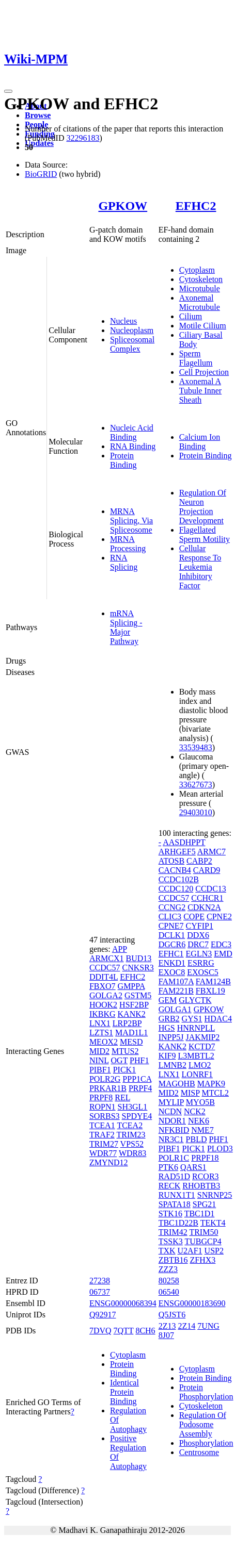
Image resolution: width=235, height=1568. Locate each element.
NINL (99, 1060)
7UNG (208, 1326)
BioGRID (41, 174)
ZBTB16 (173, 1260)
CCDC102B (179, 879)
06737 (99, 1292)
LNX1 (100, 1023)
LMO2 (200, 1065)
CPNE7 (171, 925)
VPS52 (132, 1144)
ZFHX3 (203, 1260)
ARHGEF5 (177, 851)
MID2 (99, 1051)
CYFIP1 (199, 925)
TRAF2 (102, 1134)
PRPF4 (140, 1088)
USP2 (214, 1250)
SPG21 (204, 1204)
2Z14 (186, 1326)
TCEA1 (102, 1125)
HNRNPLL (196, 1028)
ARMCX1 (106, 958)
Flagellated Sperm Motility (204, 534)
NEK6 (198, 1120)
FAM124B (213, 981)
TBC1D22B (178, 1222)
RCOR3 (205, 1176)
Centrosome (199, 1452)
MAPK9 (211, 1083)
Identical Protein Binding (124, 1392)
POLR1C (174, 1157)
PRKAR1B (108, 1088)
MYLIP (171, 1102)
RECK (170, 1185)
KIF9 (167, 1055)
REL (122, 1097)
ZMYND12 (108, 1162)
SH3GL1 (133, 1106)
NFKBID (174, 1130)
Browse (38, 115)
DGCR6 (172, 944)
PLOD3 (220, 1148)
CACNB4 (175, 870)
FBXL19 (210, 990)
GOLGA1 (175, 1009)
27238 (99, 1280)
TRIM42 (173, 1232)
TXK (167, 1250)
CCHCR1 (207, 898)
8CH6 (145, 1330)
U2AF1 (190, 1250)
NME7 (202, 1130)
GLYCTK (195, 1000)
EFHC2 (196, 205)
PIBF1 (100, 1069)
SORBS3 (104, 1116)
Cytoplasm (197, 270)
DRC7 (198, 944)
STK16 (170, 1213)
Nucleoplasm (131, 330)
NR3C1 (171, 1139)
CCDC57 (104, 967)
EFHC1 (171, 953)
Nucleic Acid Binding (131, 432)
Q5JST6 (172, 1314)
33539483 (195, 747)
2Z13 (167, 1326)
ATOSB (171, 860)
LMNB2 (172, 1065)
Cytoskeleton (201, 279)
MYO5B (200, 1102)
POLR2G (104, 1079)
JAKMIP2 (203, 1037)
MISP (190, 1092)
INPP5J (171, 1037)
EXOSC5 (202, 972)
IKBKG (102, 1014)
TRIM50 (203, 1232)
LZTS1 (101, 1032)
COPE (194, 916)
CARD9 (206, 870)
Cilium (190, 316)
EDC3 (221, 944)
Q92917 (102, 1314)
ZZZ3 (168, 1269)
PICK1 (124, 1069)
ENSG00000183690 (192, 1303)
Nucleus (123, 321)
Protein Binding (123, 460)
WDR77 (103, 1153)
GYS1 (192, 1018)
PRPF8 (101, 1097)
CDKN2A (204, 907)
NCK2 (195, 1111)
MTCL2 (215, 1092)
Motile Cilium (202, 325)
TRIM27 (103, 1144)
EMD (223, 953)
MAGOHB (177, 1083)
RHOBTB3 (201, 1185)
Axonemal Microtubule (199, 302)
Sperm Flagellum (196, 358)
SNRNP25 (214, 1195)
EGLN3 (199, 953)
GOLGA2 (105, 995)
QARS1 (193, 1167)
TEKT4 (213, 1222)
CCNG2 (172, 907)
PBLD (196, 1139)
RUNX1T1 (177, 1195)
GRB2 (169, 1018)
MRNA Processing (128, 544)
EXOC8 (172, 972)
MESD (131, 1041)
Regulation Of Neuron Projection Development (202, 506)
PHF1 (139, 1060)
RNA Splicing (123, 562)
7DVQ (100, 1330)
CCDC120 (176, 888)
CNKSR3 (137, 967)
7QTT (124, 1330)
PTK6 (168, 1167)
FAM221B (176, 990)
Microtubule (199, 288)
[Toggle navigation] (8, 91)
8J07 (166, 1335)
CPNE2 (219, 916)
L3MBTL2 (196, 1055)
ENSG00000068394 (122, 1303)
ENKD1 (172, 963)
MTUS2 (125, 1051)
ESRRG (200, 963)
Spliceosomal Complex (132, 344)
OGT (119, 1060)
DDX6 (198, 935)
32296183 (82, 138)
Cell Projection (204, 372)
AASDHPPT (184, 842)
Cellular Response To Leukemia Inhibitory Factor (200, 567)
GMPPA (131, 986)
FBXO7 (102, 986)
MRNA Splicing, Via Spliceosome (131, 520)
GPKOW (122, 205)
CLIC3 (170, 916)
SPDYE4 (137, 1116)
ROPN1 (102, 1106)
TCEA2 (130, 1125)
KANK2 (132, 1014)
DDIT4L (103, 976)
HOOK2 (103, 1004)
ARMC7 (211, 851)
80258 (169, 1280)
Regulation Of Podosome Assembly (202, 1424)
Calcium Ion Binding (200, 442)
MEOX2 (103, 1041)
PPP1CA (136, 1079)
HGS (167, 1028)
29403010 (195, 812)
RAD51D (174, 1176)
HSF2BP (133, 1004)
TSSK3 (171, 1241)
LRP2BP (127, 1023)
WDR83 (132, 1153)
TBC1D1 (199, 1213)
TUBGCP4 (203, 1241)
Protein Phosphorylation (206, 1392)
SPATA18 (175, 1204)
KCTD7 (202, 1046)
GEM (168, 1000)
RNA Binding (132, 446)
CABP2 (199, 860)
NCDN (170, 1111)
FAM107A (176, 981)
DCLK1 (172, 935)
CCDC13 (210, 888)
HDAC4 (218, 1018)
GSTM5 (137, 995)
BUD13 (139, 958)
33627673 (195, 784)
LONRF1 (197, 1074)
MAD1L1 (131, 1032)
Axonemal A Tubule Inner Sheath (200, 390)
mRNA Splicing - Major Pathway (126, 627)
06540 (169, 1292)
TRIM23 (131, 1134)
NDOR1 (172, 1120)
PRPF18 (204, 1157)
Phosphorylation (206, 1443)
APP (119, 949)
